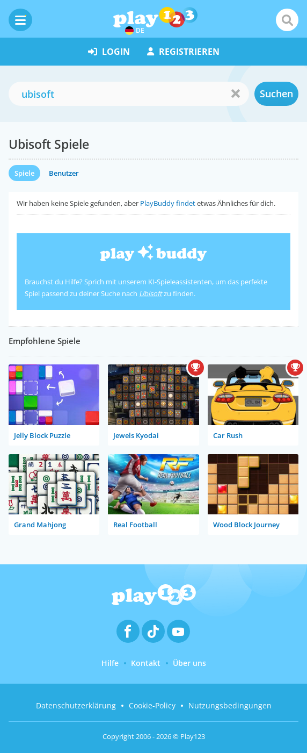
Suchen (276, 93)
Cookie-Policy (152, 705)
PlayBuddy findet (167, 203)
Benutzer (64, 173)
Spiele (24, 173)
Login (109, 52)
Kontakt (145, 663)
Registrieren (183, 52)
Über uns (189, 663)
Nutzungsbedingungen (230, 705)
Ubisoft (150, 293)
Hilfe (110, 663)
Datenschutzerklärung (76, 705)
